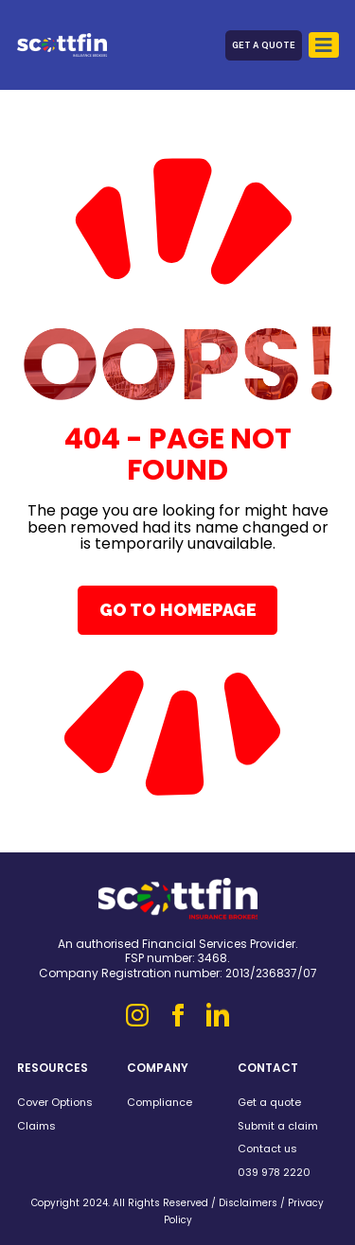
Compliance (159, 1102)
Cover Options (55, 1102)
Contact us (267, 1148)
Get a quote (269, 1102)
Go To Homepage (178, 610)
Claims (36, 1125)
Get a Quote (263, 45)
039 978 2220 (274, 1172)
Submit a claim (278, 1125)
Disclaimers (248, 1203)
